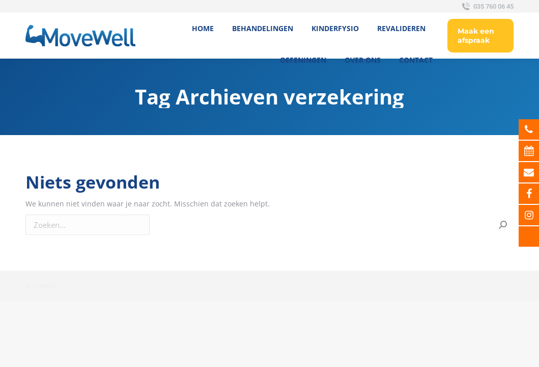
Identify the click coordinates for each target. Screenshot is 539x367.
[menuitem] (203, 28)
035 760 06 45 (487, 7)
